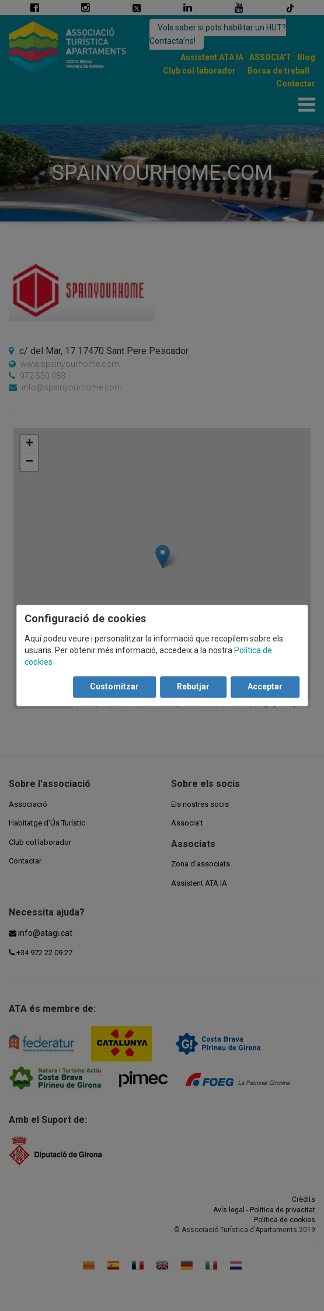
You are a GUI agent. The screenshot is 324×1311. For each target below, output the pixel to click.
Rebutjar (193, 687)
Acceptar (265, 687)
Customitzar (114, 687)
